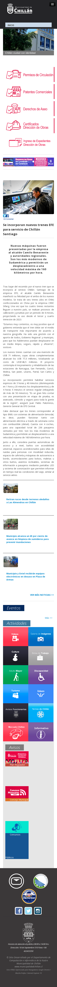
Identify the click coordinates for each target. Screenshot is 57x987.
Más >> (48, 617)
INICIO (11, 25)
